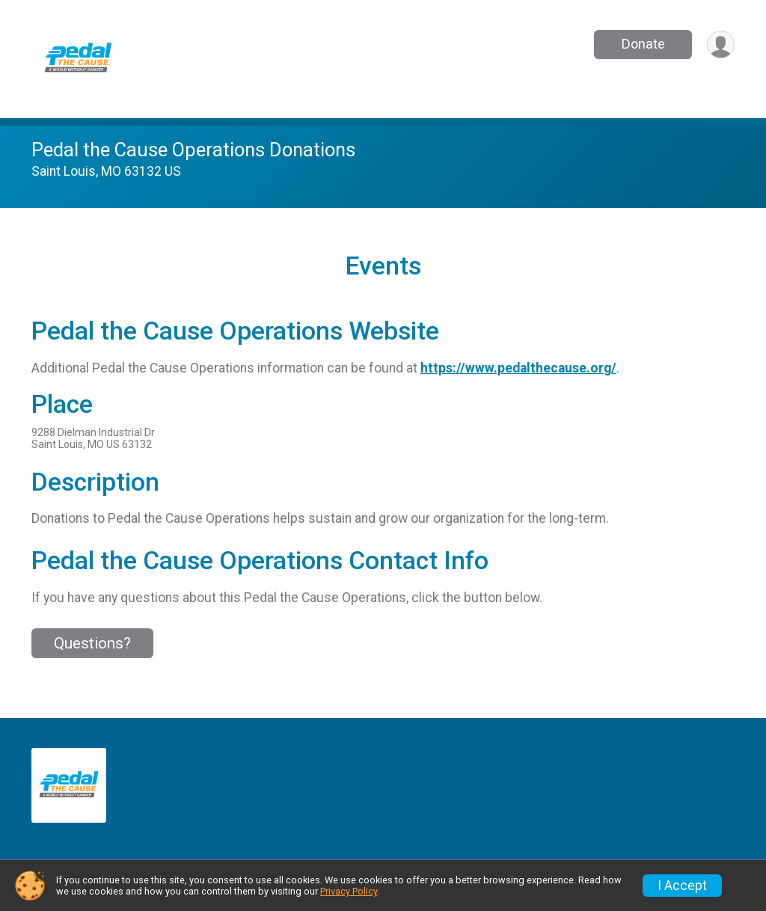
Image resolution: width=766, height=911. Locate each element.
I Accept (682, 885)
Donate (643, 44)
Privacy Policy (348, 891)
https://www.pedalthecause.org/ (518, 368)
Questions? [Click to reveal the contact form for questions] (92, 643)
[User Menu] (721, 44)
